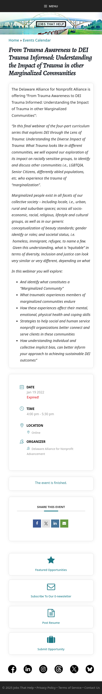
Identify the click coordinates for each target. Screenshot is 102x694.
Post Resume (51, 623)
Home (14, 40)
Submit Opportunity (51, 649)
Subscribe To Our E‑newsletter (51, 596)
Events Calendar (37, 40)
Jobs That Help (51, 24)
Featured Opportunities (51, 570)
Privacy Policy (46, 688)
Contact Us (92, 688)
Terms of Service (70, 688)
